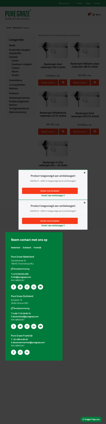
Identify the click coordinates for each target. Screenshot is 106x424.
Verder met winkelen (50, 190)
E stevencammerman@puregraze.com (28, 342)
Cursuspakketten (17, 84)
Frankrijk (37, 247)
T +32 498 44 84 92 (19, 339)
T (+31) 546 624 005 (19, 274)
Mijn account (64, 3)
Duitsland (27, 247)
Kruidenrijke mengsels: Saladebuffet (19, 51)
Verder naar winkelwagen (53, 195)
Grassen (15, 68)
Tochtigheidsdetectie (19, 108)
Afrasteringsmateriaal (19, 98)
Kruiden (15, 75)
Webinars (13, 88)
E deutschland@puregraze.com (25, 316)
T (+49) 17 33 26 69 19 (20, 313)
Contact (96, 3)
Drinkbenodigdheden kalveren (19, 103)
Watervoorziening (17, 112)
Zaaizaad (13, 57)
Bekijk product (48, 82)
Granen (15, 60)
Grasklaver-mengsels (22, 64)
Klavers (15, 71)
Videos (80, 3)
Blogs (88, 3)
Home (8, 27)
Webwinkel (17, 27)
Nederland (15, 247)
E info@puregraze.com (21, 277)
